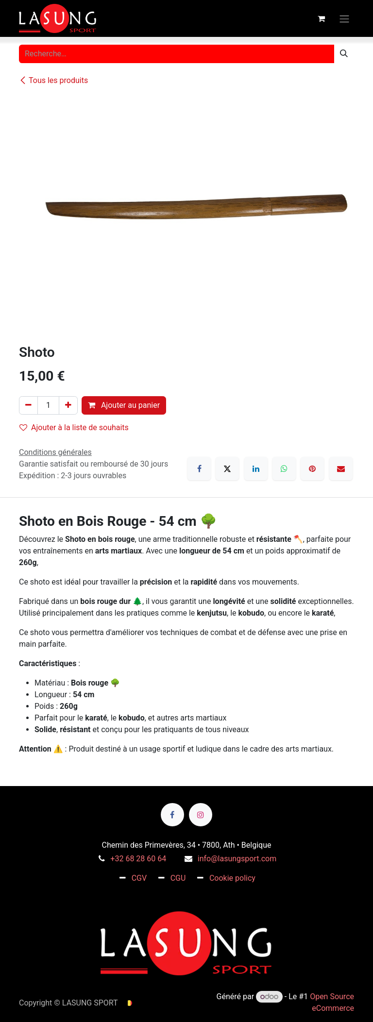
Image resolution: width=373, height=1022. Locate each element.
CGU (178, 878)
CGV (139, 878)
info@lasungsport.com (237, 858)
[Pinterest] (312, 468)
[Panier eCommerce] (321, 18)
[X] (227, 468)
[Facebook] (199, 468)
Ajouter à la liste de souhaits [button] (74, 427)
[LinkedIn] (256, 468)
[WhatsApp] (284, 468)
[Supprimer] (28, 405)
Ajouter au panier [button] (124, 405)
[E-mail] (341, 468)
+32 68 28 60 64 (138, 858)
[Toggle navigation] (344, 18)
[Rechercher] (344, 54)
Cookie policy (232, 878)
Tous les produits (53, 80)
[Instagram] (200, 814)
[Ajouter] (68, 405)
